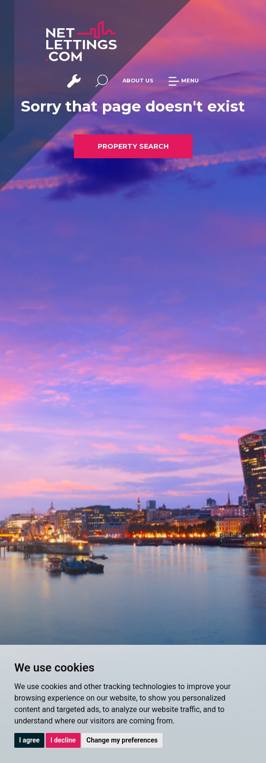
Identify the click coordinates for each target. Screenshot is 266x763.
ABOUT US (138, 80)
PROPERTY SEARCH (133, 146)
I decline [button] (63, 740)
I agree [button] (29, 740)
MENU (183, 80)
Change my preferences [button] (121, 740)
